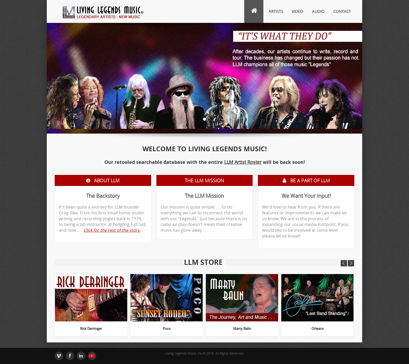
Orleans (317, 329)
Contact (342, 11)
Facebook (70, 356)
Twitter (59, 356)
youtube (92, 356)
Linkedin (81, 356)
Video (297, 11)
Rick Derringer (91, 329)
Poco (167, 329)
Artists (276, 11)
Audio (318, 11)
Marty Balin (242, 329)
